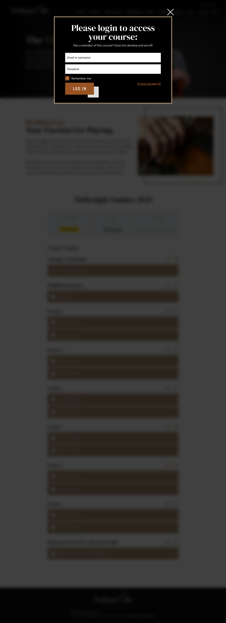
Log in (80, 88)
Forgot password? (149, 84)
